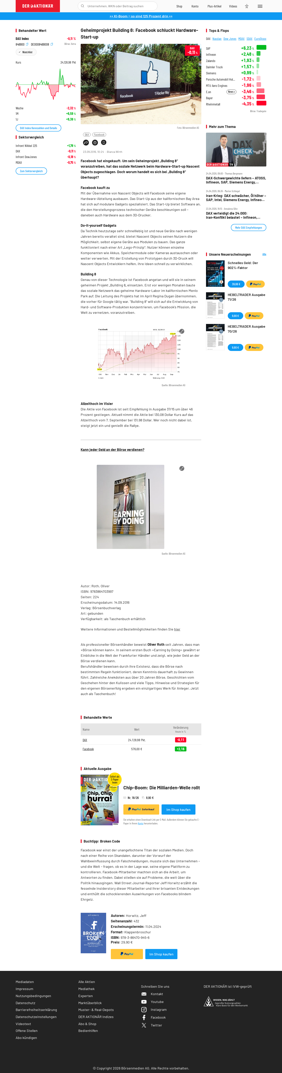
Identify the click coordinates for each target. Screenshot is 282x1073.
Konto (140, 823)
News (231, 91)
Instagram (154, 1009)
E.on (208, 92)
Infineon (211, 54)
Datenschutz (25, 1003)
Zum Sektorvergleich (31, 171)
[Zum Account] (195, 6)
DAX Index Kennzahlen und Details (38, 128)
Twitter (151, 1025)
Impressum (24, 989)
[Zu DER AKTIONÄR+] (214, 6)
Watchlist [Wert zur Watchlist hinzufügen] (27, 52)
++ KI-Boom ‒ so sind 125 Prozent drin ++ (141, 16)
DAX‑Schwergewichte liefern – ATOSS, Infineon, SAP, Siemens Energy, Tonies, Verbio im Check (236, 180)
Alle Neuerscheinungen (259, 254)
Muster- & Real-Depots (96, 1009)
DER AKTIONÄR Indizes (96, 1017)
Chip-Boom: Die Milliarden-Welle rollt (161, 787)
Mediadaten (25, 981)
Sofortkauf (141, 809)
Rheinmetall (213, 104)
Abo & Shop (87, 1024)
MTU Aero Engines (216, 86)
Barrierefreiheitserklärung (36, 1009)
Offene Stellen (27, 1030)
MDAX (241, 38)
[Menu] (259, 6)
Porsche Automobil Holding (221, 79)
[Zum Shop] (179, 6)
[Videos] (233, 6)
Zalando (210, 61)
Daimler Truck (214, 67)
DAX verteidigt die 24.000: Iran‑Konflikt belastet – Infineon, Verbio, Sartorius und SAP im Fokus (234, 215)
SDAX (249, 38)
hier (177, 629)
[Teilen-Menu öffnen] (86, 143)
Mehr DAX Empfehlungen (248, 227)
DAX (87, 134)
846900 (22, 44)
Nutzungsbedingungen (33, 996)
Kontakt (152, 994)
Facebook (99, 134)
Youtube (152, 1001)
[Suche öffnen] (82, 6)
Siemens (211, 73)
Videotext (23, 1024)
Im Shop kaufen (178, 809)
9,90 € (235, 315)
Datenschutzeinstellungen (36, 1017)
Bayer (209, 98)
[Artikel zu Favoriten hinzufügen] (103, 142)
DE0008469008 (42, 44)
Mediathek (86, 989)
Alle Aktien (86, 981)
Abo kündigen (26, 1037)
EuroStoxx (260, 38)
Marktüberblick (90, 1003)
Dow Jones (229, 38)
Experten (85, 996)
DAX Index (22, 39)
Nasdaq (216, 38)
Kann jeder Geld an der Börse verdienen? (112, 449)
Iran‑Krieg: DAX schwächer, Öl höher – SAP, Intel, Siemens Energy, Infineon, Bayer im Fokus (236, 198)
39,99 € (236, 284)
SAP (208, 48)
